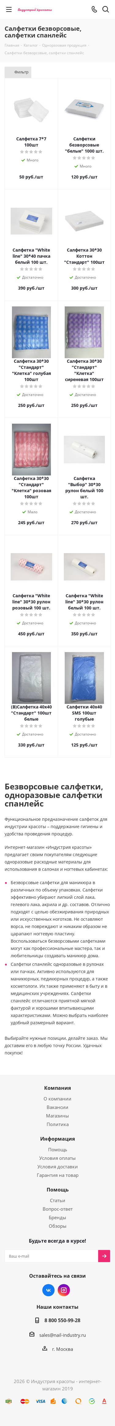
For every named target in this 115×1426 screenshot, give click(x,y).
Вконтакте (48, 1290)
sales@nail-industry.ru (62, 1335)
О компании (57, 1099)
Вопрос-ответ (58, 1209)
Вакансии (57, 1107)
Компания (57, 1088)
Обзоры (58, 1226)
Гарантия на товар (58, 1175)
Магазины (57, 1116)
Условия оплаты (57, 1158)
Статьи (57, 1200)
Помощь (57, 1149)
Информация (57, 1138)
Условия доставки (57, 1166)
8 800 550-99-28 (62, 1320)
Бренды (57, 1217)
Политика (58, 1124)
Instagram (64, 1290)
